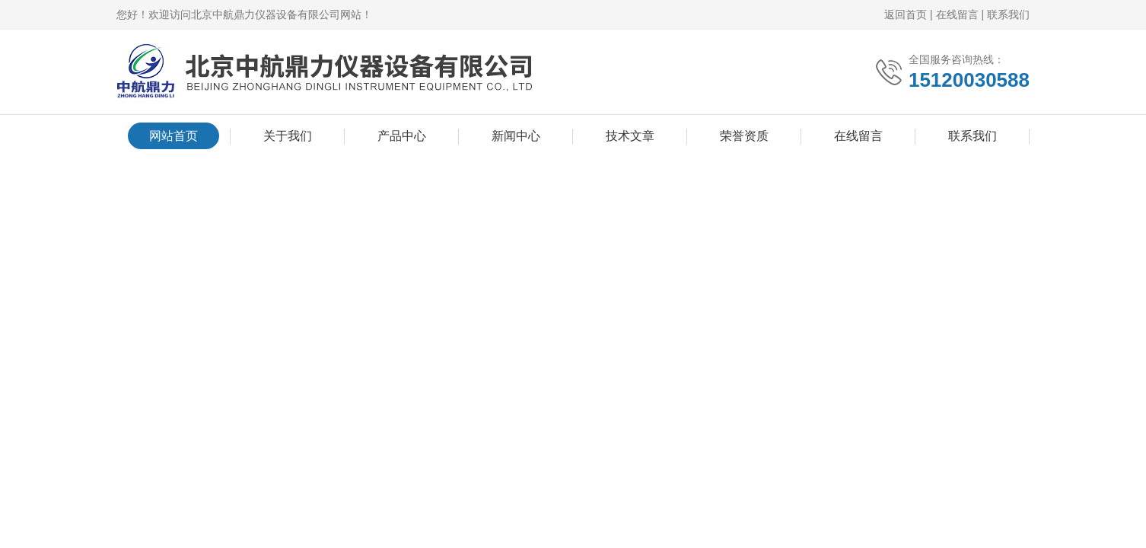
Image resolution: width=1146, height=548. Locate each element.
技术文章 (630, 135)
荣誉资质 (744, 135)
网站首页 (173, 135)
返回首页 (905, 14)
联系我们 (1008, 14)
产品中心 (401, 135)
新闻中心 (516, 135)
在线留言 (957, 14)
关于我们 (287, 135)
